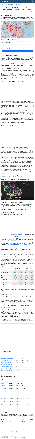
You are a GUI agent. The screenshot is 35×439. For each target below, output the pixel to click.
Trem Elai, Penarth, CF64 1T (6, 360)
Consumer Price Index (21, 258)
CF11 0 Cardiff (3, 404)
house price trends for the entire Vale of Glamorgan (17, 244)
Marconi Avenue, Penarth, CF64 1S (7, 364)
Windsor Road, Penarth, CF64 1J (6, 356)
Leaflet (32, 37)
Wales (2, 4)
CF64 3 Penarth (4, 391)
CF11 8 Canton (3, 401)
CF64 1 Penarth (4, 398)
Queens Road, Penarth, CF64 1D (6, 362)
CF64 (16, 4)
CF (13, 4)
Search (17, 50)
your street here (8, 373)
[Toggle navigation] (32, 1)
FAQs (17, 437)
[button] (2, 23)
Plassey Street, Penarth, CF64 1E (7, 368)
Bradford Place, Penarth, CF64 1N (7, 358)
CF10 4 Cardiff (3, 407)
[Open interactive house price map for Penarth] (17, 190)
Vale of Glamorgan (8, 4)
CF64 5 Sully (3, 385)
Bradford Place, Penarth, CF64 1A (7, 370)
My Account (29, 74)
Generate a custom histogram (7, 110)
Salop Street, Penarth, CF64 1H (6, 366)
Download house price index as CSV (18, 234)
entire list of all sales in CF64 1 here (11, 431)
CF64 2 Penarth (4, 395)
